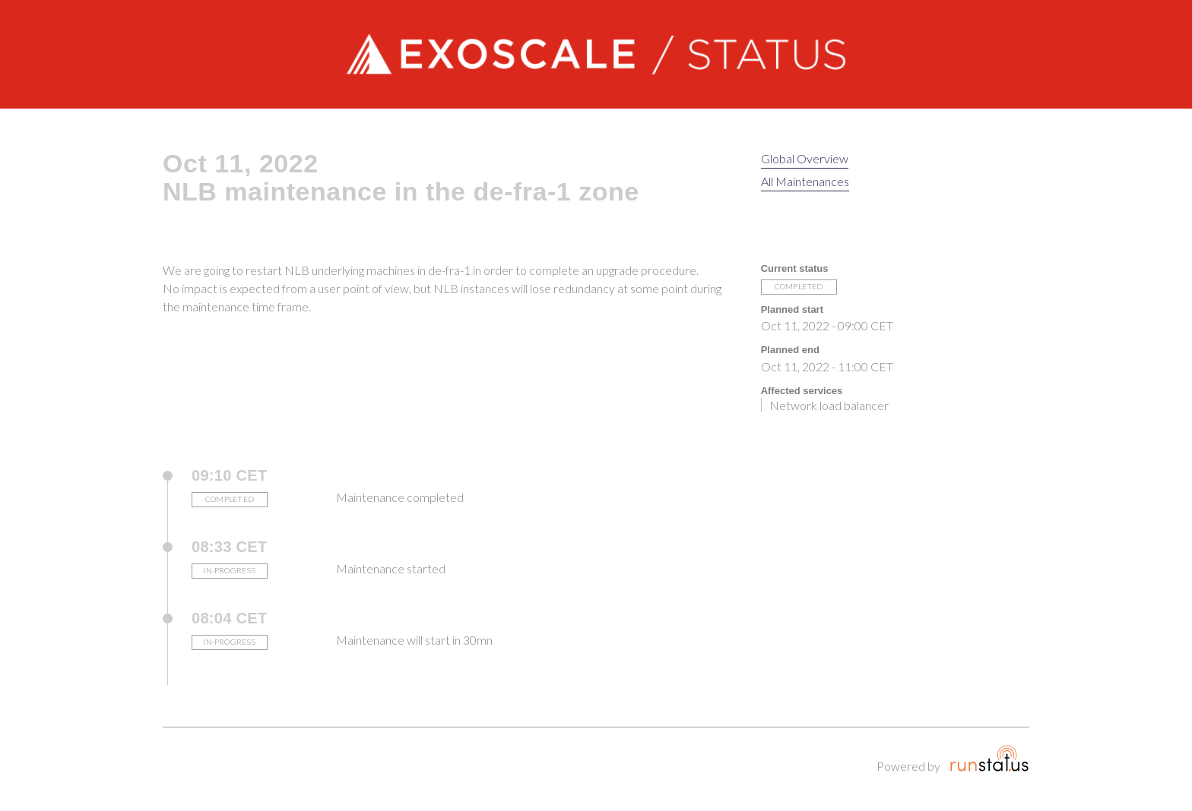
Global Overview (804, 158)
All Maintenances (805, 181)
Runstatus (989, 757)
